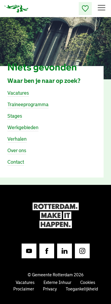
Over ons (16, 150)
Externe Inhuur (57, 282)
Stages (14, 116)
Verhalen (17, 139)
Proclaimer (23, 289)
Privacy (50, 289)
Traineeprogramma (28, 104)
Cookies (87, 282)
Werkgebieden (22, 127)
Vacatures (18, 93)
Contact (15, 162)
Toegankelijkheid (82, 289)
